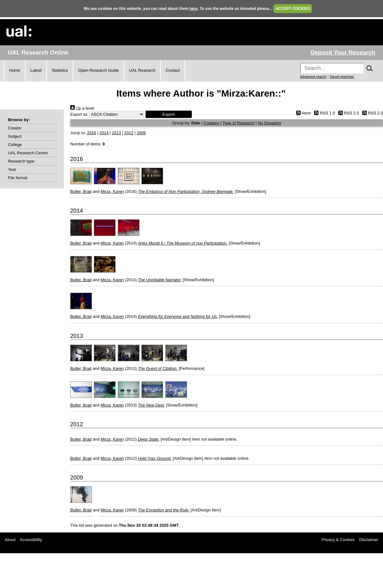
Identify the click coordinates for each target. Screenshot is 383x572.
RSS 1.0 (323, 113)
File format (17, 177)
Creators (211, 123)
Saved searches (342, 76)
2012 (128, 132)
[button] (169, 114)
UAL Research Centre (28, 152)
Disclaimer (368, 539)
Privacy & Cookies (338, 539)
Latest (35, 70)
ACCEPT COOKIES (292, 8)
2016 (91, 132)
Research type (21, 161)
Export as (78, 114)
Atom (302, 113)
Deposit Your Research (342, 52)
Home (14, 70)
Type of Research (238, 123)
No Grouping (269, 123)
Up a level (82, 108)
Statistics (60, 70)
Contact (173, 70)
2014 (104, 132)
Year (12, 169)
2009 (141, 132)
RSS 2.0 (347, 113)
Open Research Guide (98, 70)
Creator (15, 128)
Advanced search (313, 76)
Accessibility (31, 539)
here (194, 8)
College (15, 144)
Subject (15, 136)
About (10, 539)
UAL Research (142, 70)
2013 (116, 132)
